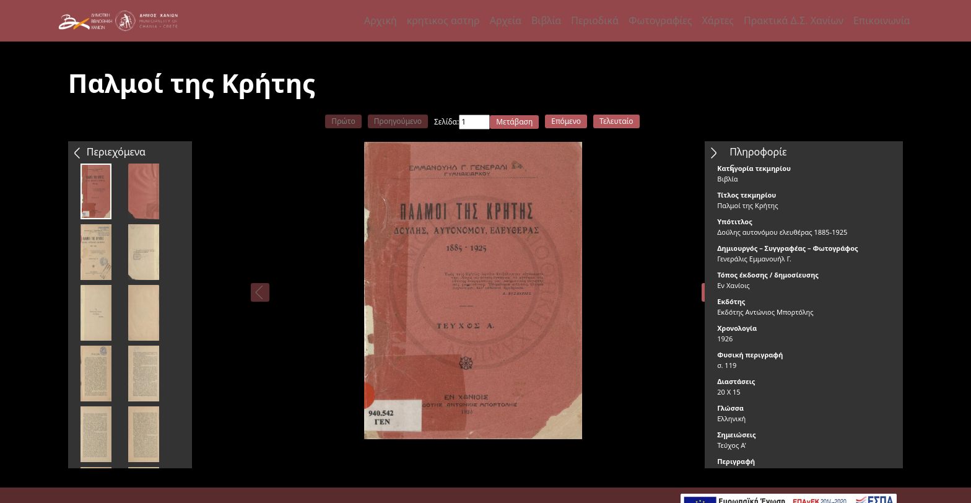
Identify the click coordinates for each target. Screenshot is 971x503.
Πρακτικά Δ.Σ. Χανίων (793, 20)
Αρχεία (505, 20)
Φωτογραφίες (660, 20)
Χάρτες (717, 20)
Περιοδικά (595, 20)
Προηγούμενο (398, 121)
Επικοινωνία (881, 20)
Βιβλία (546, 20)
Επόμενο (566, 121)
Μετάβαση (514, 121)
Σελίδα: (446, 121)
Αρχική (380, 20)
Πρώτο (343, 121)
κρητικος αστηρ (443, 20)
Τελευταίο (616, 121)
